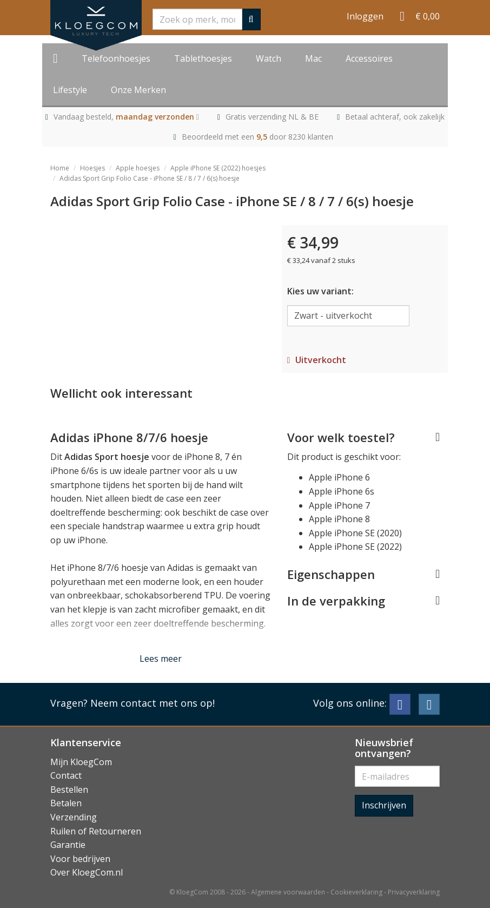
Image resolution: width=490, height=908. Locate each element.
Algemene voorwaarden (288, 892)
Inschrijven (384, 805)
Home (59, 168)
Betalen (66, 803)
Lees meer (161, 658)
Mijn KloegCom (81, 762)
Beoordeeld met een (257, 136)
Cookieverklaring (356, 892)
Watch (268, 58)
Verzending (73, 817)
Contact (66, 775)
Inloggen (365, 16)
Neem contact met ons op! (152, 702)
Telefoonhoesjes (116, 58)
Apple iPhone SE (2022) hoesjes (218, 168)
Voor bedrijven (80, 859)
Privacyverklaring (414, 892)
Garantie (67, 845)
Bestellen (69, 789)
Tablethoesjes (203, 58)
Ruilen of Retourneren (95, 831)
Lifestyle (70, 90)
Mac (313, 58)
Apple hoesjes (138, 168)
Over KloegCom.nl (86, 872)
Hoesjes (92, 168)
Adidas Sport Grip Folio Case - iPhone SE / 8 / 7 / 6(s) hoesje (149, 178)
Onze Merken (138, 90)
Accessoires (369, 58)
